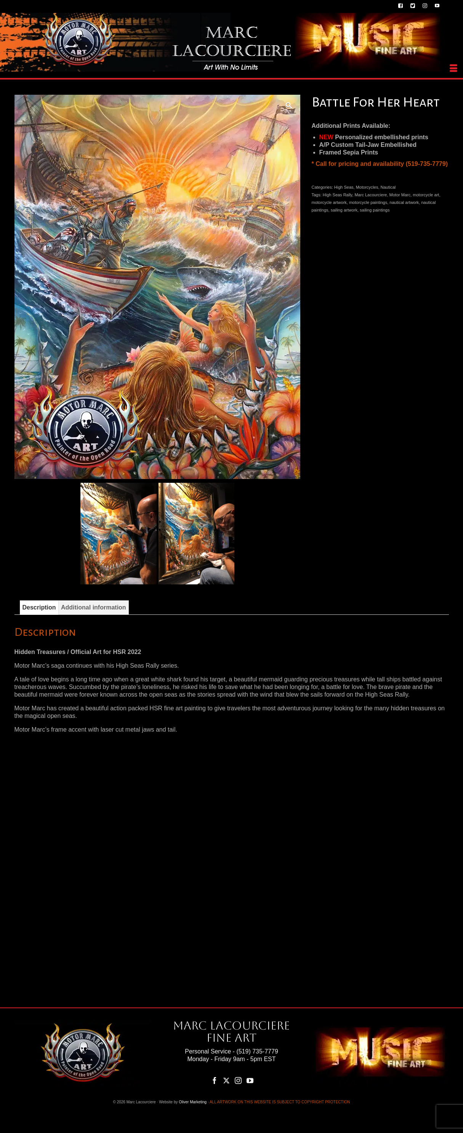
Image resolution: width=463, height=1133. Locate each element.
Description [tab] (39, 607)
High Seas (344, 187)
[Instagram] (238, 1080)
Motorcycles (367, 187)
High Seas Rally (337, 195)
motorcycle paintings (368, 202)
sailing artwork (344, 210)
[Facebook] (214, 1080)
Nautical (388, 187)
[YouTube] (250, 1080)
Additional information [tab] (93, 607)
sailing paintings (374, 210)
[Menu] (453, 68)
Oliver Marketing (193, 1102)
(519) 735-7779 (257, 1051)
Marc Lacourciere (370, 195)
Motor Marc (400, 195)
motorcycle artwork (329, 202)
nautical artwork (404, 202)
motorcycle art (426, 195)
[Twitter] (226, 1080)
